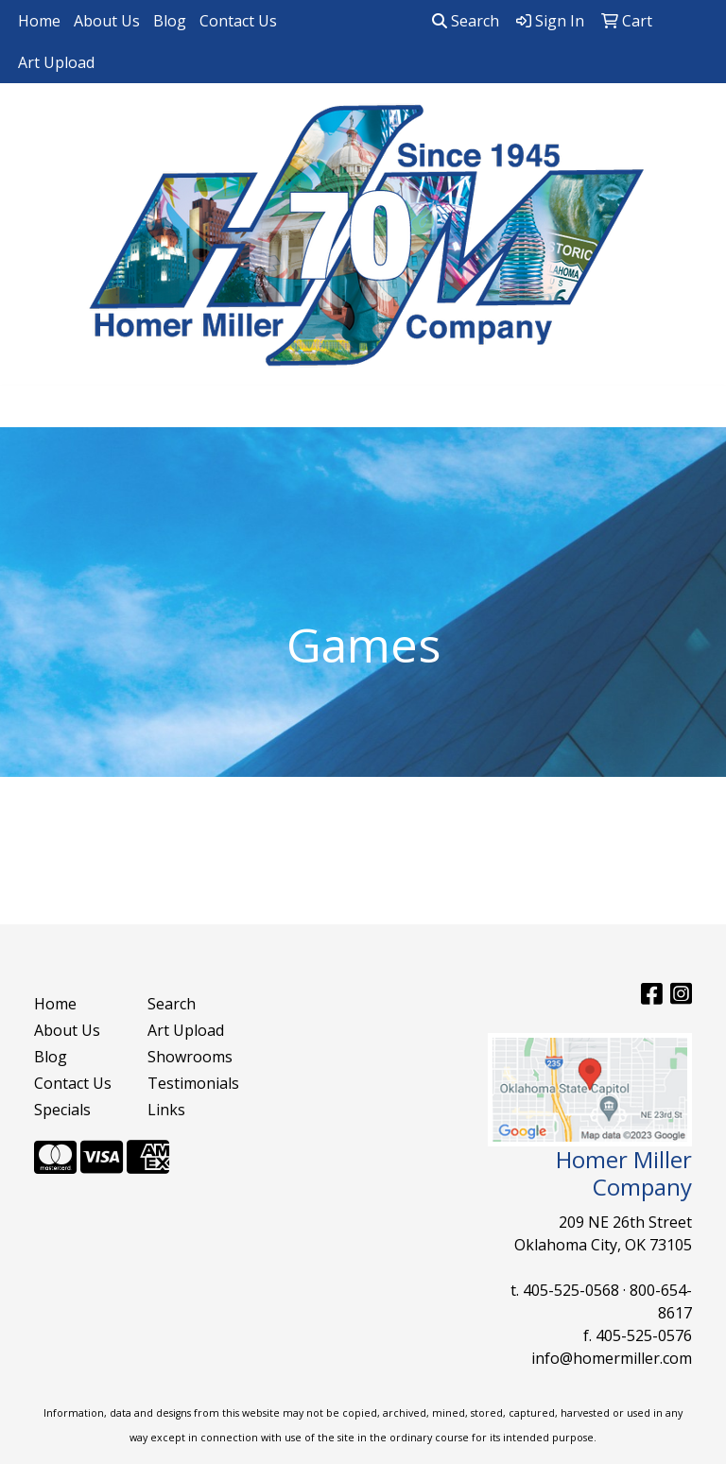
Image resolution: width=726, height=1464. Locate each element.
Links (166, 1109)
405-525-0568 (571, 1290)
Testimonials (192, 1083)
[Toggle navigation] (29, 406)
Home (39, 20)
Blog (169, 20)
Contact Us (238, 20)
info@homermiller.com (611, 1358)
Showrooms (190, 1056)
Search (465, 20)
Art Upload (56, 62)
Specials (62, 1109)
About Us (107, 20)
